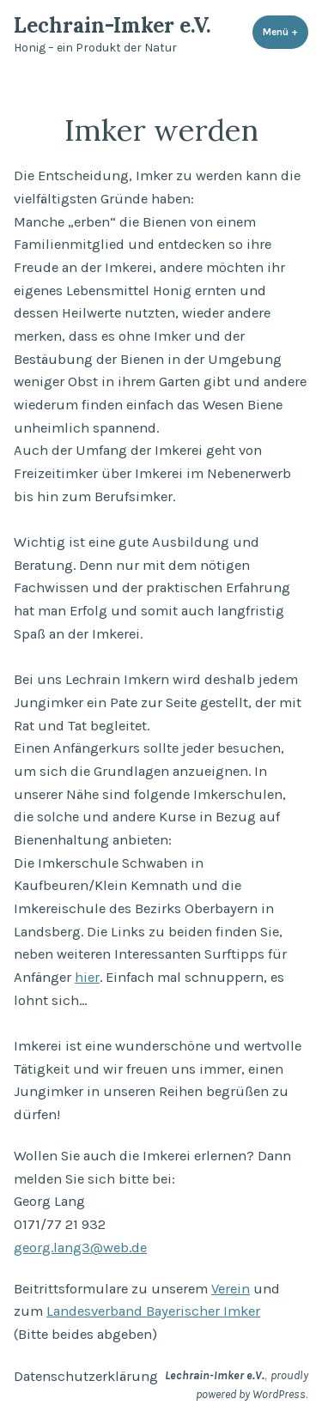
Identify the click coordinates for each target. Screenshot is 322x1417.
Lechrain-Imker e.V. (112, 25)
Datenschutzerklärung (86, 1376)
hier (87, 977)
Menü (285, 31)
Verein (230, 1289)
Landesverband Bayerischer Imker (153, 1311)
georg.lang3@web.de (80, 1247)
